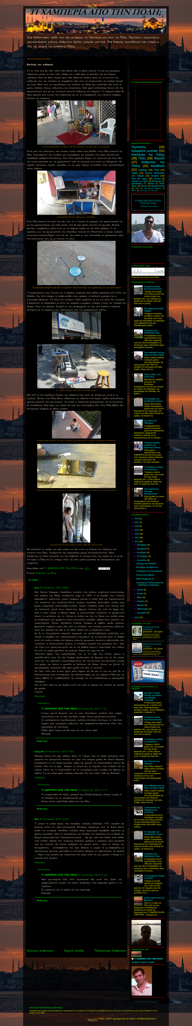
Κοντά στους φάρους (145, 575)
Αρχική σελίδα (74, 950)
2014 (137, 534)
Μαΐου (140, 597)
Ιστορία (155, 175)
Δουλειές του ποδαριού (146, 563)
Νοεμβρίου (142, 549)
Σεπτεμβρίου (143, 556)
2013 (137, 538)
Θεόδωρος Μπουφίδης (149, 206)
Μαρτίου (141, 605)
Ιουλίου (140, 590)
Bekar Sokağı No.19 (145, 579)
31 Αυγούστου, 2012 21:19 (92, 790)
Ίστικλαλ (157, 179)
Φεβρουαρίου (143, 609)
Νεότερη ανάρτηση (40, 950)
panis (37, 587)
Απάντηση (40, 696)
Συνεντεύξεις (143, 191)
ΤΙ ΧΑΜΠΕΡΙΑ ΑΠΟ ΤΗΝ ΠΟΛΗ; (59, 708)
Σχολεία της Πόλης (140, 181)
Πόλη (142, 158)
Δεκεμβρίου (142, 545)
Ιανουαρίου (142, 613)
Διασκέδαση (137, 183)
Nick (37, 819)
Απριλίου (141, 601)
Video (135, 173)
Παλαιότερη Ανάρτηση (110, 950)
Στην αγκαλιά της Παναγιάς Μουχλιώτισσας (151, 491)
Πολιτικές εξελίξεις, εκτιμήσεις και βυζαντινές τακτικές (152, 445)
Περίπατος (139, 147)
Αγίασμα (142, 170)
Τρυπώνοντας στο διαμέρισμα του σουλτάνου (152, 810)
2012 (137, 541)
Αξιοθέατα (158, 166)
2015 (137, 530)
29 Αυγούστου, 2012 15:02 (59, 751)
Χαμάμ (153, 191)
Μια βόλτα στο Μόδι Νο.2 (147, 567)
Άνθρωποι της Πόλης (46, 573)
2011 (137, 617)
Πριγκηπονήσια (158, 186)
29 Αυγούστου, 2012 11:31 (92, 708)
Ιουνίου (140, 594)
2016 (137, 526)
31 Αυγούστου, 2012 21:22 (92, 875)
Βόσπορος (156, 181)
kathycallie (39, 751)
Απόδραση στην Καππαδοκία (149, 571)
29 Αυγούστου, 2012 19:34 (54, 819)
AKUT (134, 191)
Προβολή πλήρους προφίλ (143, 962)
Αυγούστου (142, 560)
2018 (137, 519)
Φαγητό (159, 158)
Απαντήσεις (44, 703)
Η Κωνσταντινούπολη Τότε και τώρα (148, 202)
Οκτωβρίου (142, 552)
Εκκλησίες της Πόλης (148, 154)
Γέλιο (137, 188)
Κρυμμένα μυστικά (145, 150)
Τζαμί (156, 170)
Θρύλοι (151, 183)
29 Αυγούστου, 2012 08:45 (54, 587)
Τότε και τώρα (139, 178)
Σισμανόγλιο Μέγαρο (152, 188)
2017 (137, 522)
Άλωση (144, 186)
